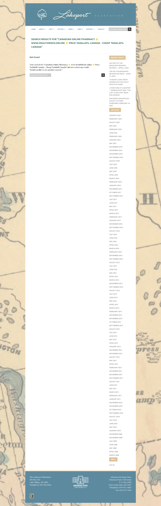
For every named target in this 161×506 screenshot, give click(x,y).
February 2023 (115, 129)
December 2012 (115, 350)
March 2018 (114, 178)
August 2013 (114, 329)
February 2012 (115, 367)
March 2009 (114, 455)
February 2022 (115, 136)
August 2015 (114, 262)
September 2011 (116, 378)
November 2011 (115, 374)
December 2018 (115, 150)
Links (79, 29)
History (61, 29)
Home (33, 29)
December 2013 (115, 315)
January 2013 (115, 346)
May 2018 (113, 171)
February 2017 (115, 217)
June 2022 (113, 133)
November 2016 (115, 224)
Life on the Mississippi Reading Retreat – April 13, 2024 (120, 73)
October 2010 (115, 410)
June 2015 (113, 269)
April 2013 (113, 343)
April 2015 (113, 276)
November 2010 (115, 406)
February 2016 (115, 252)
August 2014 (114, 290)
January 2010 (115, 431)
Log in (111, 465)
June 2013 (113, 336)
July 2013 (113, 332)
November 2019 (115, 147)
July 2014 (113, 294)
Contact (101, 29)
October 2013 (115, 322)
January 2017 (115, 220)
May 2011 (113, 389)
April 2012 (113, 364)
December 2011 (115, 371)
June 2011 (113, 385)
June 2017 (113, 203)
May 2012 (113, 360)
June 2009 (113, 445)
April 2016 (113, 245)
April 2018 (113, 175)
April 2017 (113, 210)
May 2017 (113, 206)
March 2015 (114, 280)
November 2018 (115, 154)
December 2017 (115, 189)
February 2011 (115, 396)
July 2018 (113, 164)
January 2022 (115, 140)
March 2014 (114, 308)
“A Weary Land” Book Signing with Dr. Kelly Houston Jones (119, 82)
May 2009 (113, 448)
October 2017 (115, 192)
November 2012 (115, 353)
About (41, 29)
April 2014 (113, 304)
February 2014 (115, 311)
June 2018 (113, 168)
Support (89, 29)
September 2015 (116, 259)
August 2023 (114, 122)
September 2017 (116, 196)
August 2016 (114, 231)
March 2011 (114, 392)
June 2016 (113, 238)
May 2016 (113, 241)
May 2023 (113, 126)
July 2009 (113, 441)
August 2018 (114, 161)
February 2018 (115, 182)
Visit (51, 29)
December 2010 (115, 403)
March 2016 (114, 248)
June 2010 (113, 424)
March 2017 (114, 213)
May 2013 (113, 339)
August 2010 (114, 417)
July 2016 (113, 234)
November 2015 (115, 255)
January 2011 (115, 399)
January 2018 (115, 185)
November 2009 (115, 438)
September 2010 (116, 413)
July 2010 (113, 420)
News (71, 29)
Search (130, 29)
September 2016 (116, 227)
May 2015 (113, 273)
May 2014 (113, 301)
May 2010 (113, 427)
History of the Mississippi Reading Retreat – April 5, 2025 (119, 65)
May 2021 (113, 143)
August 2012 (114, 357)
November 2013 (115, 318)
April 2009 (113, 452)
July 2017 (113, 199)
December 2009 (115, 434)
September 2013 (116, 325)
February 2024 (115, 119)
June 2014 (113, 297)
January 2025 (115, 115)
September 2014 (116, 287)
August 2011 (114, 381)
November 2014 (115, 283)
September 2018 (116, 157)
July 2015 (113, 266)
